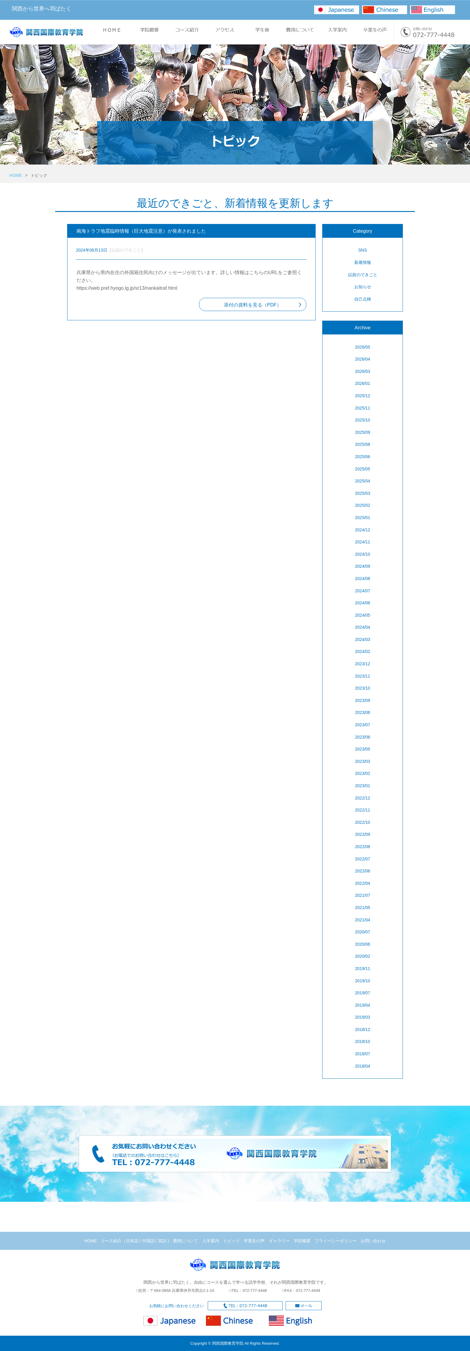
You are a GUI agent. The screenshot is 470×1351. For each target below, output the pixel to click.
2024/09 (362, 566)
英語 (162, 1240)
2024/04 (362, 627)
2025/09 (362, 432)
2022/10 (362, 822)
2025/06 (362, 456)
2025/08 (362, 444)
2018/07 (362, 1053)
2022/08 (362, 846)
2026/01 (362, 383)
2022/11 (362, 810)
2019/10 (362, 980)
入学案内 (210, 1240)
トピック (231, 1240)
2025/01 (362, 517)
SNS (362, 250)
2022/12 (362, 798)
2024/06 (362, 602)
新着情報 (362, 262)
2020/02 (362, 956)
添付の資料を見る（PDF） (252, 304)
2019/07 (362, 992)
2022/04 (362, 883)
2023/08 (362, 712)
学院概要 (302, 1240)
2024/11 (362, 541)
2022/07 (362, 859)
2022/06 (362, 871)
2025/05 (362, 469)
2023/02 (362, 773)
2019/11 (362, 968)
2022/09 (362, 834)
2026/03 (362, 371)
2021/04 (362, 919)
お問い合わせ (373, 1240)
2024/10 (362, 554)
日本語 (132, 1240)
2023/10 (362, 688)
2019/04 (362, 1005)
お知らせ (362, 286)
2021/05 (362, 907)
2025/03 (362, 493)
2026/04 (362, 359)
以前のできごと (362, 274)
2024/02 (362, 651)
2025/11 (362, 408)
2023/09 (362, 700)
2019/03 (362, 1017)
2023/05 (362, 749)
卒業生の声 (254, 1240)
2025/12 (362, 395)
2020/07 (362, 931)
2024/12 (362, 529)
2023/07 (362, 724)
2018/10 (362, 1041)
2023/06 (362, 737)
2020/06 (362, 944)
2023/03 (362, 761)
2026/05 (362, 347)
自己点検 (362, 299)
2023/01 (362, 785)
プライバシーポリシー (336, 1240)
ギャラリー (279, 1240)
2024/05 (362, 615)
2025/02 (362, 505)
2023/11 (362, 676)
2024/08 (362, 578)
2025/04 (362, 481)
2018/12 (362, 1029)
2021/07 (362, 895)
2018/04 (362, 1066)
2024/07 (362, 590)
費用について (185, 1240)
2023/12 (362, 663)
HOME (15, 175)
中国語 (148, 1240)
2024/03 (362, 639)
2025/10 (362, 420)
